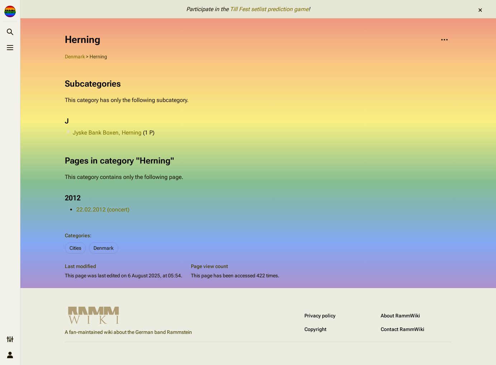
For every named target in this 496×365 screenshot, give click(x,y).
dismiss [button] (480, 10)
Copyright (315, 329)
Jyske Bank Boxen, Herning (107, 132)
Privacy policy (320, 315)
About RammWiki (400, 315)
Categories (77, 235)
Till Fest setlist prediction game (269, 9)
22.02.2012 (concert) (102, 209)
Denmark (75, 56)
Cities (75, 248)
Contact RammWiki (402, 329)
